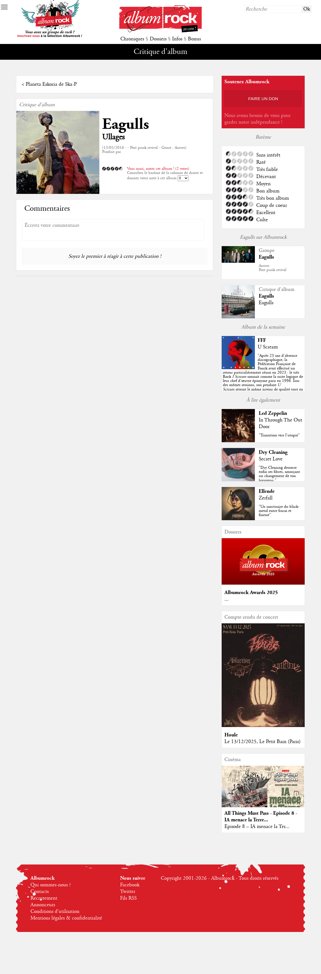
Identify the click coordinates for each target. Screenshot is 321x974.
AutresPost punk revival (272, 268)
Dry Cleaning (273, 452)
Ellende (267, 491)
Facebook (129, 885)
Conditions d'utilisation (54, 911)
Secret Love (271, 459)
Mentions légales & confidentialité (66, 918)
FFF (262, 340)
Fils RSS (128, 898)
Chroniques (132, 39)
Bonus (194, 39)
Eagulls (125, 124)
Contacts (39, 891)
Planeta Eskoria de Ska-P (51, 84)
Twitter (127, 891)
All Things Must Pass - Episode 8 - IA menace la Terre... (260, 816)
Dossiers (158, 39)
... (226, 599)
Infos (177, 39)
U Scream (268, 347)
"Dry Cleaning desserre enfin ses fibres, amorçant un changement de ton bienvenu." (279, 474)
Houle (231, 735)
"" (263, 376)
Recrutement (43, 898)
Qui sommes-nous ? (50, 885)
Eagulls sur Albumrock (263, 237)
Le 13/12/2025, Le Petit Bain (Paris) (262, 741)
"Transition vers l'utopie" (279, 435)
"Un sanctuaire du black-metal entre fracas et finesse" (279, 511)
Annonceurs (42, 905)
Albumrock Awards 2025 (251, 592)
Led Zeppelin (273, 413)
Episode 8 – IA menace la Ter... (256, 826)
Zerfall (266, 498)
